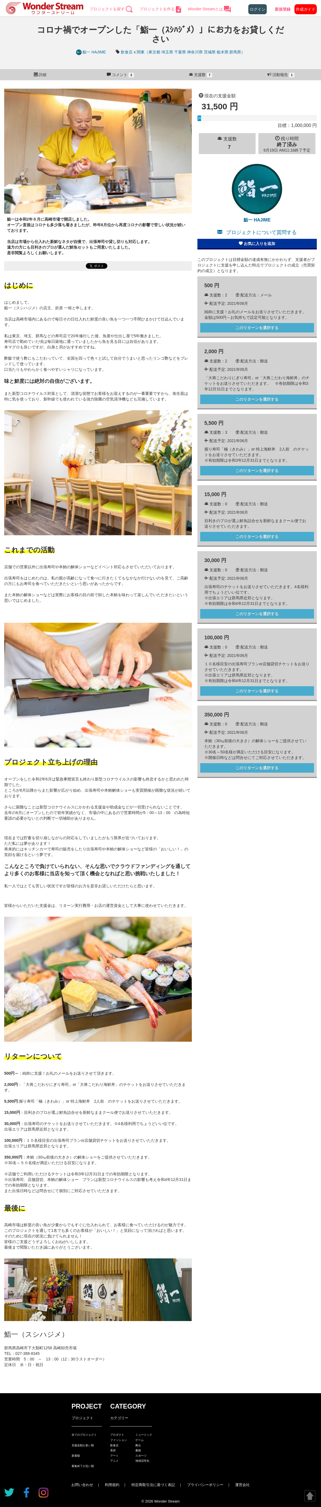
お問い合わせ (82, 1485)
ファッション (118, 1440)
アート (114, 1455)
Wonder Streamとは (209, 9)
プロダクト (117, 1434)
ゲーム (139, 1440)
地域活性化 (142, 1460)
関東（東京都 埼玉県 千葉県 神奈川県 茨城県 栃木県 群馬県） (191, 52)
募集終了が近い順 (83, 1466)
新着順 (76, 1455)
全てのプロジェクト (84, 1434)
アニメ (114, 1460)
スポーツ (141, 1455)
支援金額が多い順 (83, 1445)
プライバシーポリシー (205, 1485)
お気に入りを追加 (257, 243)
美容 (113, 1450)
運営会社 (242, 1485)
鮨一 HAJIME (91, 52)
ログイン (257, 9)
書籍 (138, 1450)
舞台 (138, 1445)
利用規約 (112, 1485)
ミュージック (143, 1434)
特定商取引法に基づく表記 (153, 1485)
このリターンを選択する (256, 328)
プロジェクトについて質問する (257, 232)
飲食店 (127, 52)
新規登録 (283, 9)
